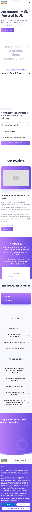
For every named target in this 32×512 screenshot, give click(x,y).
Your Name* (16, 273)
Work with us (7, 30)
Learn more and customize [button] (16, 508)
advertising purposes (6, 485)
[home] (4, 2)
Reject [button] (8, 504)
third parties (4, 478)
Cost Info (7, 296)
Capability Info (8, 301)
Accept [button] (23, 504)
